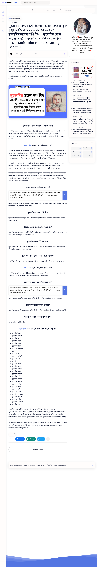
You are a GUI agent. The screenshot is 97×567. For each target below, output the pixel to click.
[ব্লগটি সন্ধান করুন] (35, 3)
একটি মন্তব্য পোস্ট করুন (38, 495)
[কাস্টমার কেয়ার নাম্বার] (76, 173)
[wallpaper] (68, 10)
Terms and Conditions (16, 511)
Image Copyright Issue (60, 511)
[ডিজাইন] (34, 10)
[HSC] (81, 101)
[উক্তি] (76, 169)
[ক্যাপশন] (88, 173)
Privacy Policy (40, 511)
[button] (94, 2)
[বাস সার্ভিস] (59, 10)
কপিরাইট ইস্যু (49, 511)
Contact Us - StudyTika (29, 511)
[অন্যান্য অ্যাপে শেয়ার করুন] (48, 485)
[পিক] (44, 10)
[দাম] (39, 10)
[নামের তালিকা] (84, 148)
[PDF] (48, 10)
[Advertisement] (44, 443)
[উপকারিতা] (88, 169)
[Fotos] (53, 10)
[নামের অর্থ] (12, 480)
